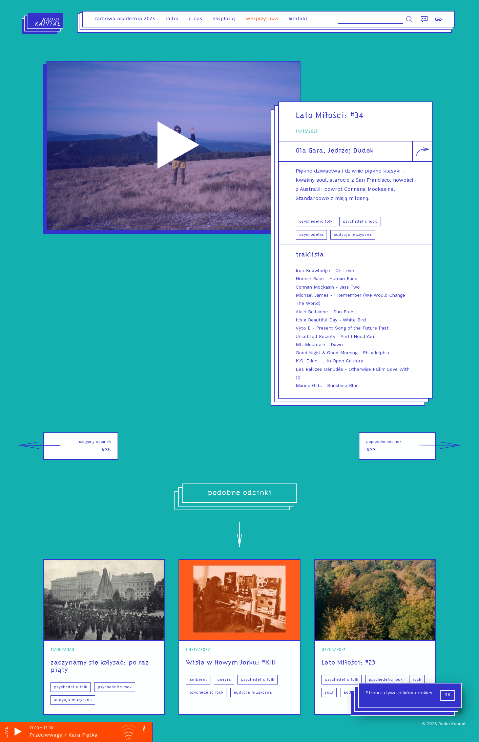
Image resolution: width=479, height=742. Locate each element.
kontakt (298, 19)
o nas (195, 19)
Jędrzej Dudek (351, 151)
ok (447, 695)
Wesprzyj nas (262, 19)
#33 (401, 446)
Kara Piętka (83, 735)
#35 (77, 446)
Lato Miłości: (323, 115)
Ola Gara (309, 151)
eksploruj (224, 19)
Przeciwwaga (46, 735)
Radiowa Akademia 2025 (125, 19)
